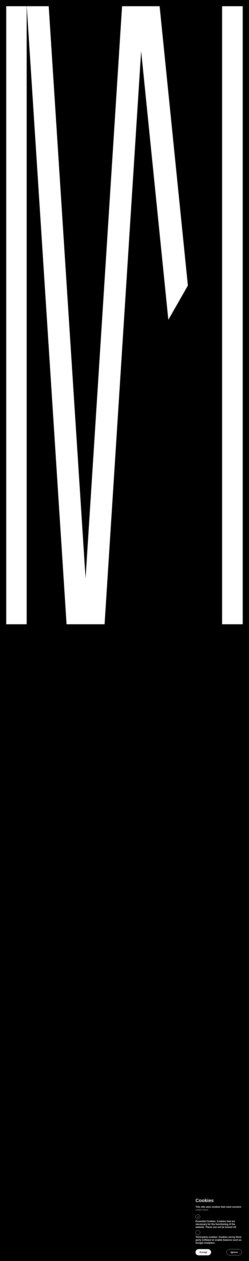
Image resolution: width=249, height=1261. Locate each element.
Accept (203, 1252)
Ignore (234, 1252)
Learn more (202, 1209)
